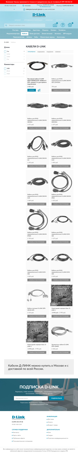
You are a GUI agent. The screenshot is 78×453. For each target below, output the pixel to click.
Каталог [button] (18, 20)
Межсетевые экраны (47, 37)
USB (8, 68)
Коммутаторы (26, 30)
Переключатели (18, 37)
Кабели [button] (24, 33)
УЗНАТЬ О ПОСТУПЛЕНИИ (61, 90)
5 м (8, 59)
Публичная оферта (19, 438)
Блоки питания (47, 33)
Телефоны (62, 30)
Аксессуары (61, 37)
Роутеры (15, 30)
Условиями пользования (37, 404)
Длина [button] (7, 47)
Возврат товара (53, 425)
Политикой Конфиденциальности (48, 402)
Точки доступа (35, 33)
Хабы (36, 37)
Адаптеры (36, 30)
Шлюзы (29, 37)
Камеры (53, 30)
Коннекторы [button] (9, 64)
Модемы (45, 30)
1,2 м (8, 54)
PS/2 (8, 71)
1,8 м (8, 56)
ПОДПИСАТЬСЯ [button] (56, 398)
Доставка (51, 419)
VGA (8, 73)
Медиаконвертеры (13, 33)
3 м (8, 51)
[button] (45, 6)
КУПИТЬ (31, 90)
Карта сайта (17, 435)
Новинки (49, 20)
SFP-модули (67, 33)
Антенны (58, 33)
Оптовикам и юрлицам (33, 20)
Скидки (50, 435)
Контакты (59, 20)
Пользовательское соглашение (22, 441)
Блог (49, 432)
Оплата (50, 422)
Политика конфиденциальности (58, 438)
